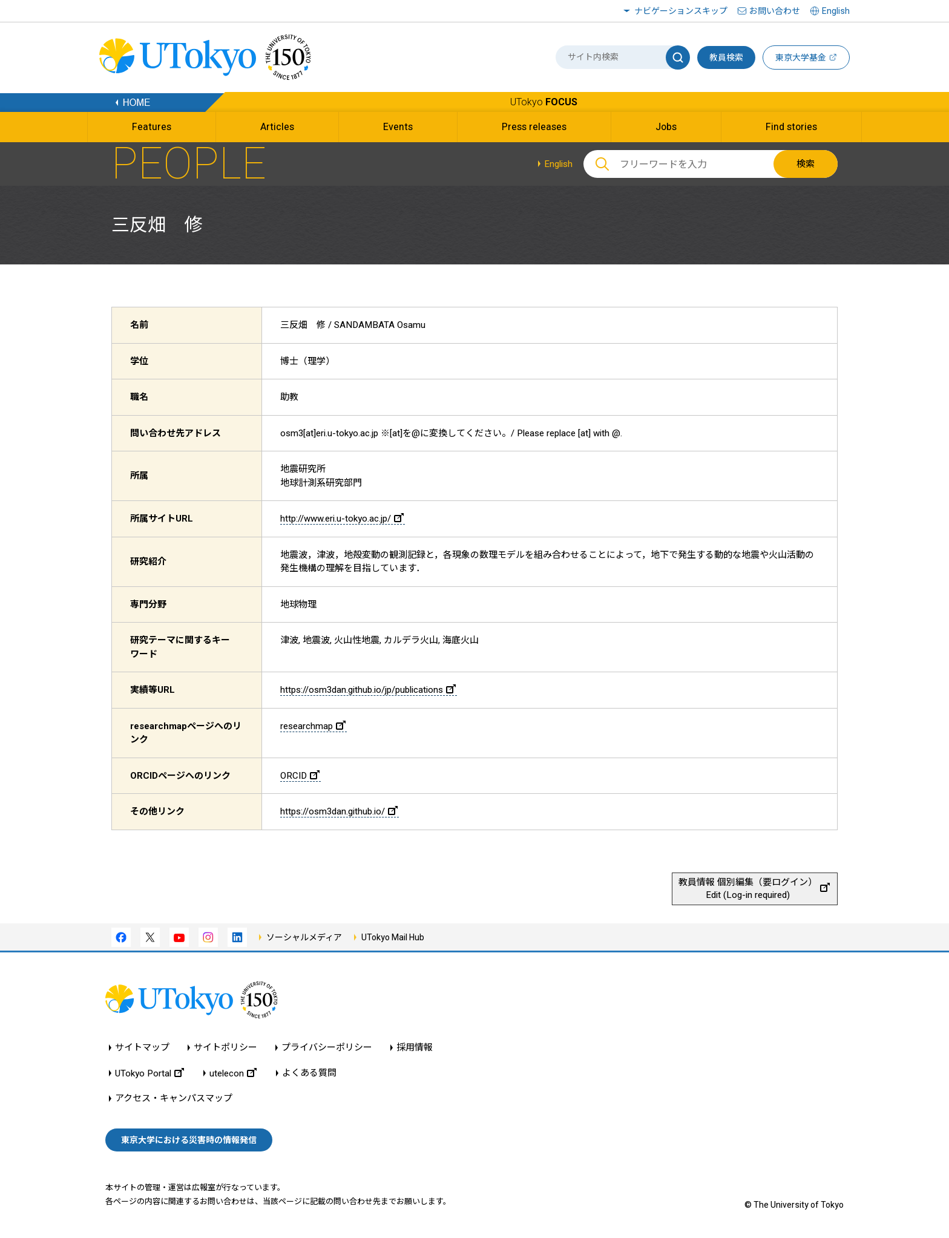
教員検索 (726, 57)
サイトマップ (142, 1047)
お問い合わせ (774, 11)
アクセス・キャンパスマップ (173, 1098)
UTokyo (543, 102)
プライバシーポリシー (326, 1047)
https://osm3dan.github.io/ (339, 811)
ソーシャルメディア (304, 937)
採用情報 (414, 1047)
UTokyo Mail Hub (392, 937)
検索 (805, 164)
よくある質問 (309, 1073)
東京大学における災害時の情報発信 (189, 1140)
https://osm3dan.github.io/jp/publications (368, 689)
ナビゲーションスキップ (680, 11)
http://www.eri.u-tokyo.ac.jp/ (342, 518)
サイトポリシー (225, 1047)
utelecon (233, 1073)
